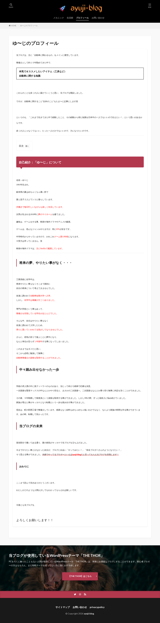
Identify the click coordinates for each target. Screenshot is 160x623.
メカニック (58, 17)
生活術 (70, 17)
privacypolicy (97, 607)
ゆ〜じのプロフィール (29, 25)
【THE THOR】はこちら (80, 576)
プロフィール (82, 17)
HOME (13, 26)
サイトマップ (63, 607)
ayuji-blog (89, 613)
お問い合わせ (98, 17)
